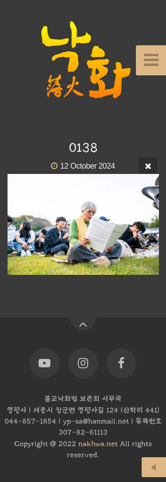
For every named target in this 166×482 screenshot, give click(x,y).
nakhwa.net (98, 444)
